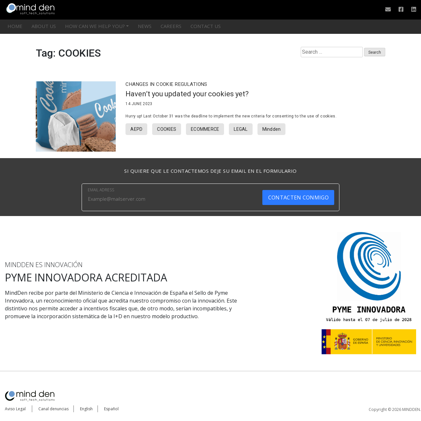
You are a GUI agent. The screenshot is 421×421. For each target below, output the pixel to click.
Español (111, 409)
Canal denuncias (53, 409)
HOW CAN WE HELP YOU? (95, 26)
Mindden (271, 129)
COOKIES (166, 129)
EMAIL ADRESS (101, 190)
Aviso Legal (15, 409)
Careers (171, 26)
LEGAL (240, 129)
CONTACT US (206, 26)
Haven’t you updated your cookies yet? (186, 94)
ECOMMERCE (205, 129)
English (86, 409)
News (144, 26)
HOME (14, 26)
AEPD (136, 129)
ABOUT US (44, 26)
